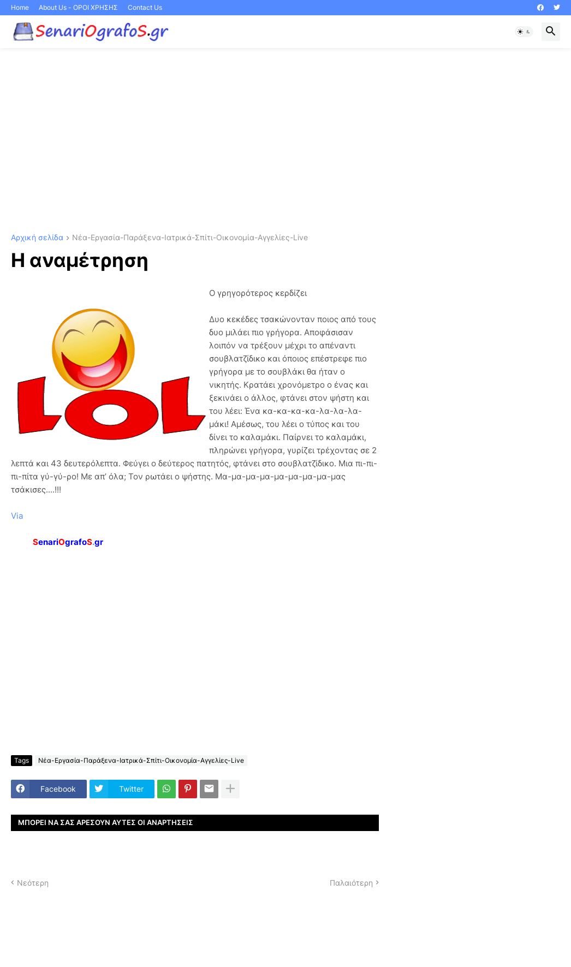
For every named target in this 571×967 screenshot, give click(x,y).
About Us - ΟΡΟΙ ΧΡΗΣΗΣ (78, 7)
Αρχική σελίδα (37, 238)
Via (17, 516)
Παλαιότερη (351, 882)
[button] (524, 31)
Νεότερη (33, 882)
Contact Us (145, 7)
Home (20, 7)
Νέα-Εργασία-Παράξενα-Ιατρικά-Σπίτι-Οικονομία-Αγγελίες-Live (190, 238)
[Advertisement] (285, 140)
